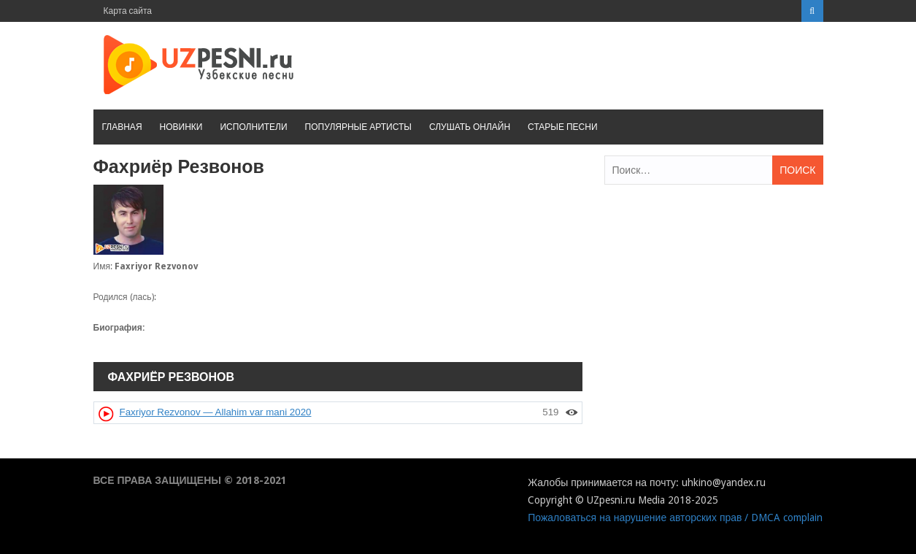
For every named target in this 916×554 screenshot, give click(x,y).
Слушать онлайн (469, 127)
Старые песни (562, 127)
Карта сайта (128, 11)
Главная (122, 127)
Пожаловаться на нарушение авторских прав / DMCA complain (675, 517)
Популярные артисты (358, 127)
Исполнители (253, 127)
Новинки (181, 127)
